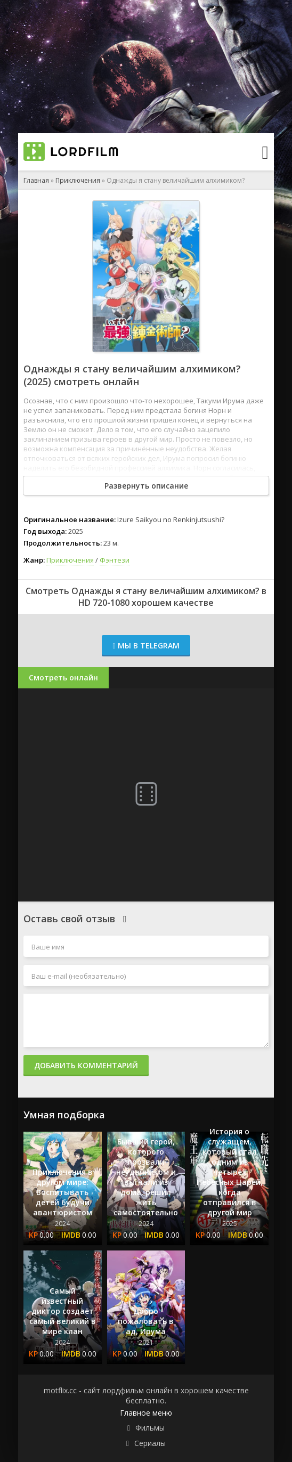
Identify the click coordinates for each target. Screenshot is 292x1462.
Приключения (77, 180)
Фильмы (150, 1428)
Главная (36, 180)
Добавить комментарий (86, 1065)
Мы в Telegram (145, 645)
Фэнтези (114, 560)
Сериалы (150, 1443)
